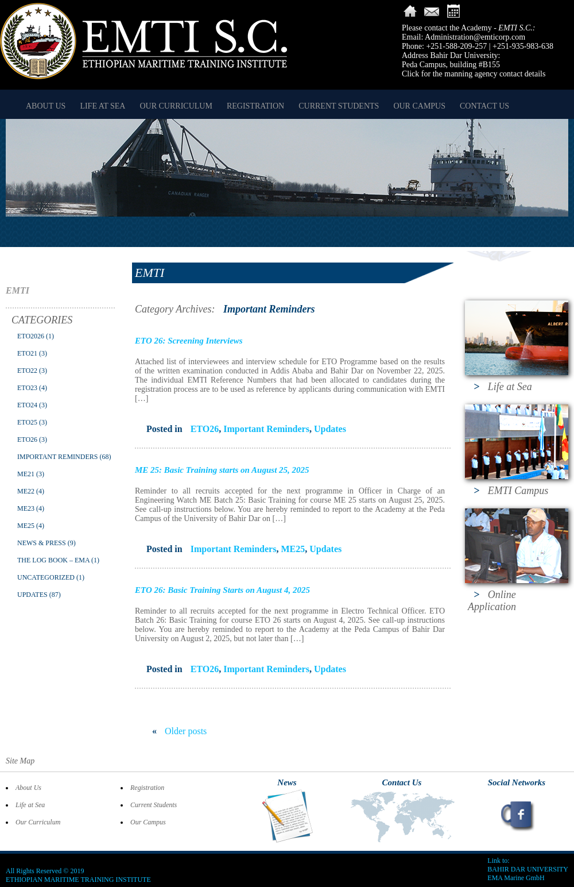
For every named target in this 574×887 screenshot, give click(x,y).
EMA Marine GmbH (515, 878)
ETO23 (27, 388)
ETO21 (27, 353)
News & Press (41, 543)
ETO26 (27, 439)
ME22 (25, 491)
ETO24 (27, 405)
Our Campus (419, 106)
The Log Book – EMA (53, 560)
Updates (32, 595)
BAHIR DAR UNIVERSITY (527, 869)
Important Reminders (57, 457)
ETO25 (27, 422)
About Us (45, 106)
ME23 (25, 508)
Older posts (179, 731)
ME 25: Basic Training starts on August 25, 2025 (222, 470)
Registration (255, 106)
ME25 (25, 526)
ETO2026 (30, 336)
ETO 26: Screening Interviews (189, 340)
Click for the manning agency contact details (473, 74)
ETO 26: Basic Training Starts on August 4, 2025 (222, 590)
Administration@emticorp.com (475, 37)
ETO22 (27, 371)
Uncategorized (46, 577)
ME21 (25, 474)
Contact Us (484, 106)
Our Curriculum (175, 106)
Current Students (338, 106)
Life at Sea (102, 106)
